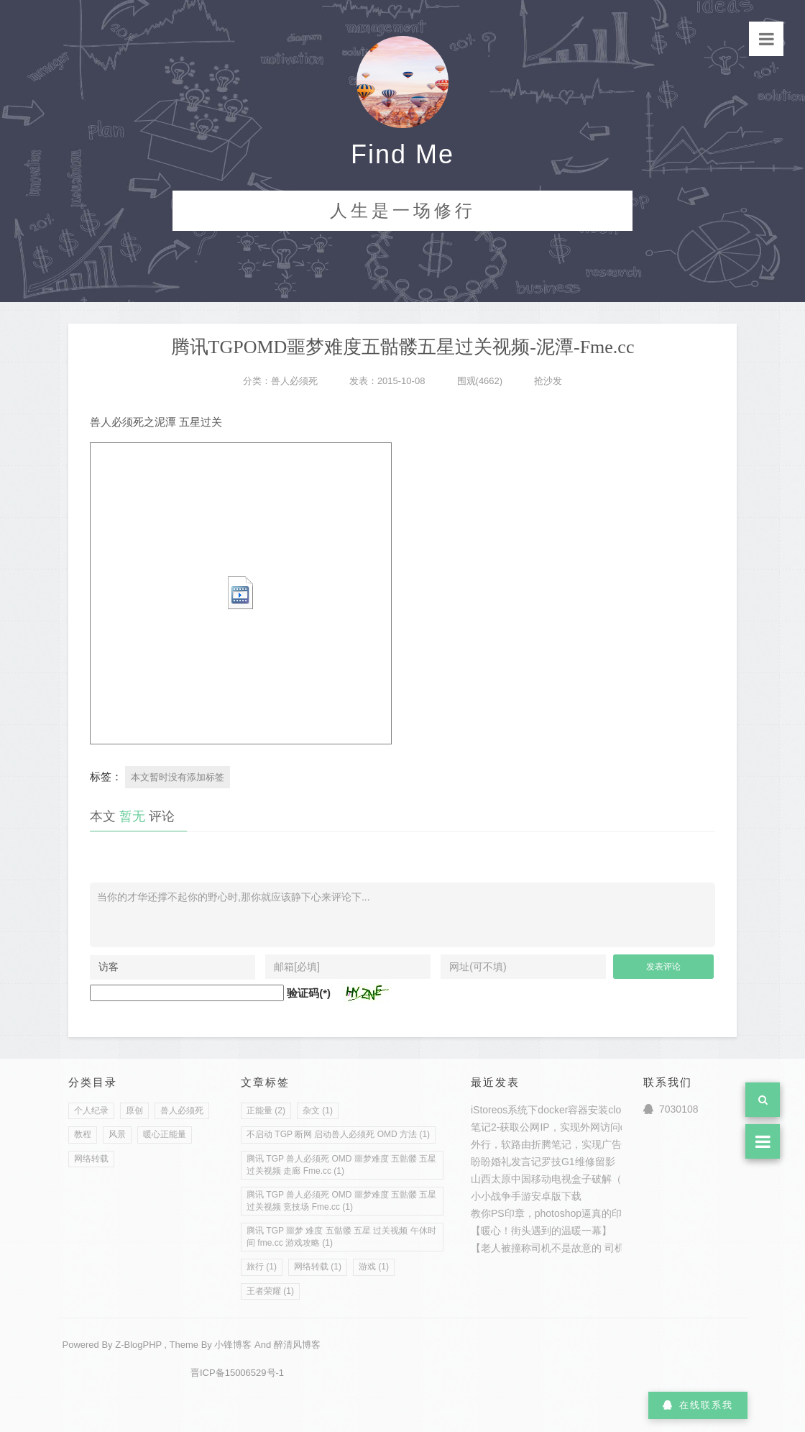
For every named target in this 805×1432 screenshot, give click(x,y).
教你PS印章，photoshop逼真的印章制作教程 (571, 1213)
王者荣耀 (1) (270, 1291)
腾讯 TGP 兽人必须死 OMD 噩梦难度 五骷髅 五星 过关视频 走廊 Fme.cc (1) (341, 1165)
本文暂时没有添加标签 (177, 777)
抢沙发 (548, 380)
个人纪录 (91, 1110)
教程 (82, 1134)
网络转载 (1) (317, 1267)
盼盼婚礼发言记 (506, 1161)
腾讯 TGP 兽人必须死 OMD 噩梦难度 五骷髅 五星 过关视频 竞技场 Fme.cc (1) (341, 1201)
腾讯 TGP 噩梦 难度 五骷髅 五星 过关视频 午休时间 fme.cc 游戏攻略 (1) (341, 1237)
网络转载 (91, 1159)
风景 (117, 1134)
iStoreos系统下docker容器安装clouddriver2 (567, 1110)
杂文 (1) (318, 1110)
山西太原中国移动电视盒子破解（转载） (561, 1179)
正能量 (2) (266, 1110)
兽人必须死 (294, 380)
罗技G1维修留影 (578, 1161)
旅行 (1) (262, 1267)
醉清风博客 (297, 1344)
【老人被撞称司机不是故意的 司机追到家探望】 (578, 1248)
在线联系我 (698, 1405)
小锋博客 (233, 1344)
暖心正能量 (164, 1134)
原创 (134, 1110)
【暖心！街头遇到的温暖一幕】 (541, 1230)
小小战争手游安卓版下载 (526, 1196)
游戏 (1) (374, 1267)
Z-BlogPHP (138, 1344)
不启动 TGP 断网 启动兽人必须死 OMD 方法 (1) (338, 1134)
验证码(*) (309, 993)
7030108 (671, 1109)
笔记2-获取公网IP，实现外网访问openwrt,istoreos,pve (592, 1127)
